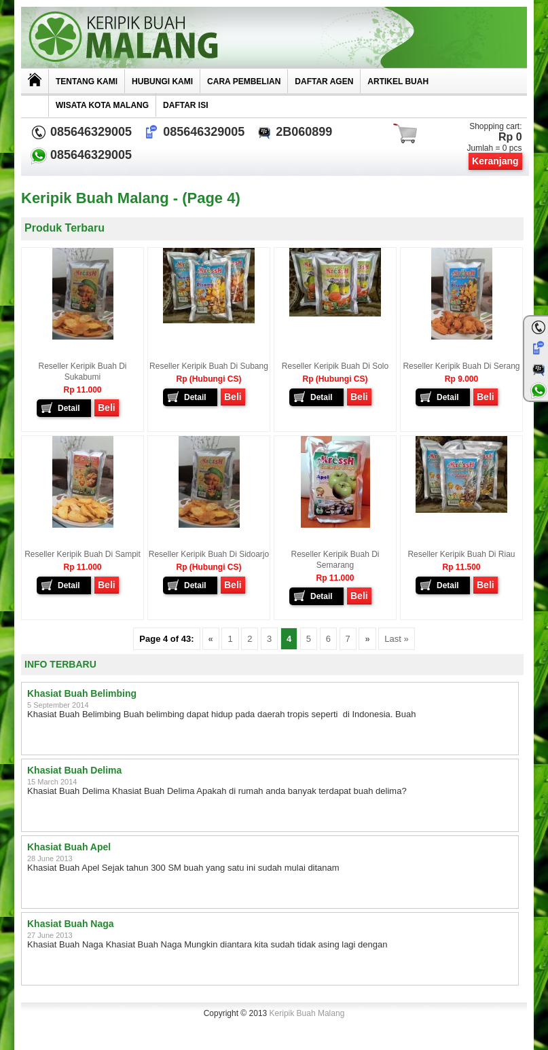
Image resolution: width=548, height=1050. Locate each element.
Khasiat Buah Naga (70, 923)
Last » (396, 639)
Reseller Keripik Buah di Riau (461, 554)
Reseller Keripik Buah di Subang (208, 366)
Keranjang (495, 161)
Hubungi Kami (162, 81)
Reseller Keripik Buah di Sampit (82, 554)
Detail (69, 408)
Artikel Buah (397, 81)
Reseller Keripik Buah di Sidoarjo (209, 554)
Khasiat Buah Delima (74, 770)
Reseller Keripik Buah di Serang (461, 366)
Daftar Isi (185, 105)
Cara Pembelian (243, 81)
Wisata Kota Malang (102, 105)
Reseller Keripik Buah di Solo (335, 366)
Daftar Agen (324, 81)
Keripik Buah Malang (307, 1013)
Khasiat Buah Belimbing (81, 693)
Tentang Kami (86, 81)
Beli (106, 407)
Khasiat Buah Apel (69, 846)
